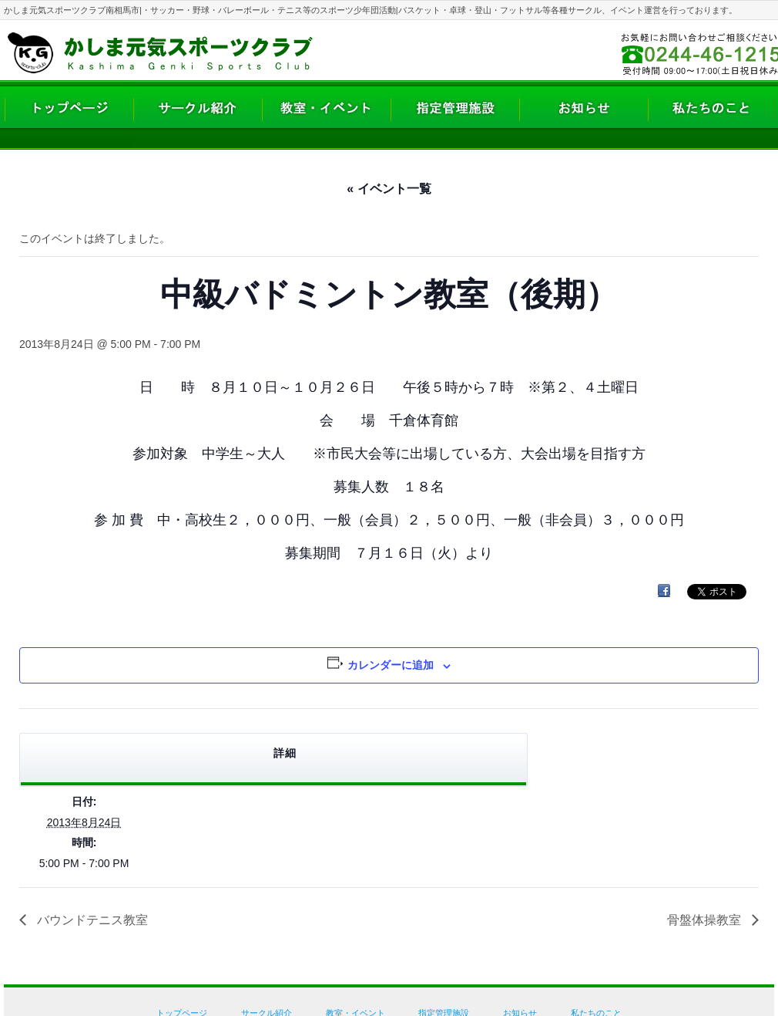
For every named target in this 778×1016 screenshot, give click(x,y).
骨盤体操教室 (705, 920)
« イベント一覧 (389, 188)
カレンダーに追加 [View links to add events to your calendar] (390, 665)
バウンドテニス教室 (91, 920)
